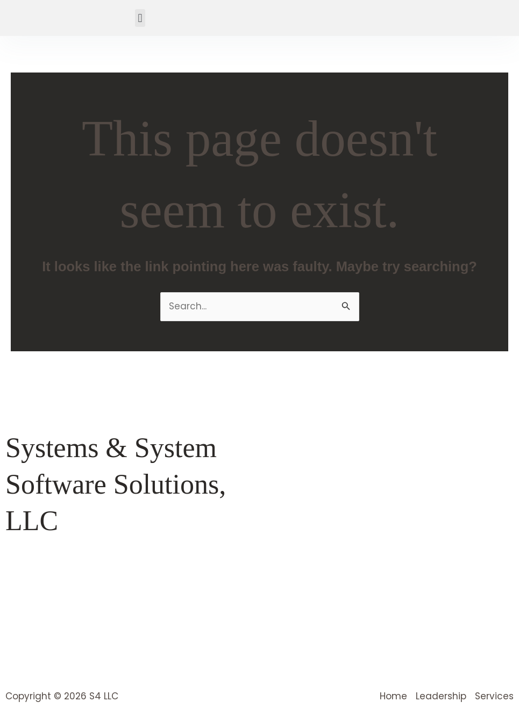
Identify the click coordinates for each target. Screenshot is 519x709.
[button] (140, 18)
